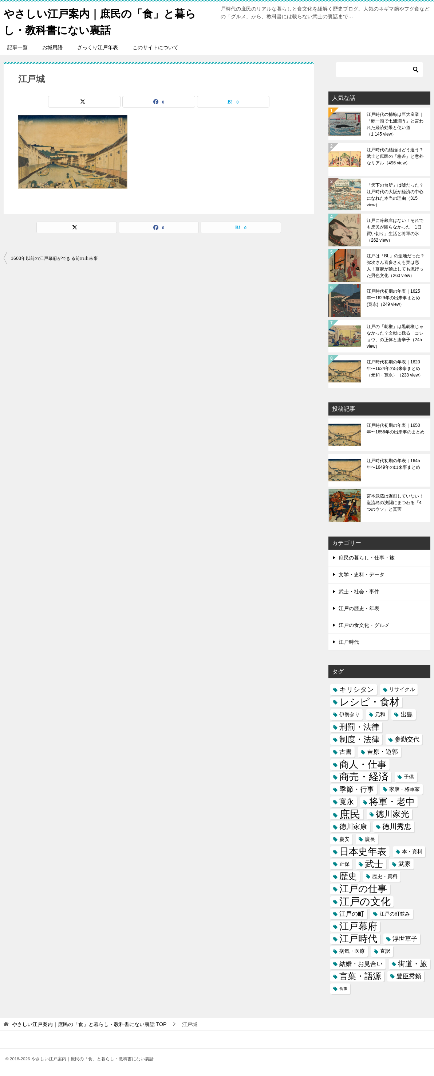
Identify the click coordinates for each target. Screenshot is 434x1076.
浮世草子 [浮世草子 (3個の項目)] (404, 938)
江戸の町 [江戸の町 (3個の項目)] (351, 914)
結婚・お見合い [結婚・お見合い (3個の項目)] (361, 963)
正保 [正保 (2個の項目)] (344, 864)
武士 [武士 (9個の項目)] (374, 864)
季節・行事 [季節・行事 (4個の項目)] (356, 789)
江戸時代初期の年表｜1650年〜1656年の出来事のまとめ (396, 428)
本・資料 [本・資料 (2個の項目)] (412, 851)
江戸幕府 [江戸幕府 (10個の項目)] (358, 926)
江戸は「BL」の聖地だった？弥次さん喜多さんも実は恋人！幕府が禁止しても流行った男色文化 (396, 265)
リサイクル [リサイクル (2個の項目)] (402, 689)
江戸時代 (349, 642)
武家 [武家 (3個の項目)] (404, 864)
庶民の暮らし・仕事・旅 (367, 558)
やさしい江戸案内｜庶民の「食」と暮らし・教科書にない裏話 (103, 20)
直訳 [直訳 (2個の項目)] (385, 951)
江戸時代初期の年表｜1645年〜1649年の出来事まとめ (393, 464)
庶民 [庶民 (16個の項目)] (349, 814)
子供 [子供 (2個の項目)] (409, 776)
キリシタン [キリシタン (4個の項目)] (356, 689)
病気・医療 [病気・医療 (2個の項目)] (352, 951)
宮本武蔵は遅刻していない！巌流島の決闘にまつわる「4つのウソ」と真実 (395, 503)
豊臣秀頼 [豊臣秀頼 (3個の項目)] (408, 975)
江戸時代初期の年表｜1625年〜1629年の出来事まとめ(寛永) (393, 298)
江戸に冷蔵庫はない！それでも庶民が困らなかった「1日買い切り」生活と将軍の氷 (395, 230)
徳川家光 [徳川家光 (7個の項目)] (392, 814)
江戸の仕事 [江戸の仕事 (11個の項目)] (363, 889)
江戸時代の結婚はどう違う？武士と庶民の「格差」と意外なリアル (395, 156)
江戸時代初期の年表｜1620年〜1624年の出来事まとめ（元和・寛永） (395, 368)
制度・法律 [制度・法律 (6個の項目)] (359, 739)
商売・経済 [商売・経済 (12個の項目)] (363, 776)
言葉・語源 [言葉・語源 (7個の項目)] (360, 976)
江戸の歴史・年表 (359, 608)
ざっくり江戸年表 (97, 47)
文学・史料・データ (361, 574)
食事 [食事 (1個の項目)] (343, 988)
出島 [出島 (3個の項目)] (407, 714)
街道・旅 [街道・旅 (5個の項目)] (412, 963)
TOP (89, 1024)
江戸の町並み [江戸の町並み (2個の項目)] (394, 914)
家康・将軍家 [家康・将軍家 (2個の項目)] (404, 789)
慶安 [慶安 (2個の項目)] (344, 839)
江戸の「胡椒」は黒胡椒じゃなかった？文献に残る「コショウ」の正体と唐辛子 (395, 336)
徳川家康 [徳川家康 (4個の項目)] (353, 826)
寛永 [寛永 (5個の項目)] (346, 802)
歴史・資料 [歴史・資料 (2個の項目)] (385, 876)
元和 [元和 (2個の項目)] (380, 714)
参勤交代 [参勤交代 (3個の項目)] (407, 739)
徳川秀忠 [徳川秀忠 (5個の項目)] (396, 826)
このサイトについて (155, 47)
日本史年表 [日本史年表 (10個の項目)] (363, 851)
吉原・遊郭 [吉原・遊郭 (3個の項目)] (382, 751)
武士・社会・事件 (359, 591)
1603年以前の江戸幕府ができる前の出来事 (54, 258)
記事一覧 (17, 47)
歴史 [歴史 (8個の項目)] (348, 876)
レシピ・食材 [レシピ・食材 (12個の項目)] (369, 702)
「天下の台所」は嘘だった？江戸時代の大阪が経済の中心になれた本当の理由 (395, 195)
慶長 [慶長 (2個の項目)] (370, 839)
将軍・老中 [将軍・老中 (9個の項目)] (392, 802)
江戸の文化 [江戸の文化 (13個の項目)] (365, 901)
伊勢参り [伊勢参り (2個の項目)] (349, 714)
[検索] (379, 69)
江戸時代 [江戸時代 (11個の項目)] (358, 938)
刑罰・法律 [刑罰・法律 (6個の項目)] (359, 727)
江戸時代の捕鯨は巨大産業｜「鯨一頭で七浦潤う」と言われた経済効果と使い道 (395, 124)
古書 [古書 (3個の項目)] (345, 751)
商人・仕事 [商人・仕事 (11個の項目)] (363, 764)
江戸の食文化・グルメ (364, 625)
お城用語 (52, 47)
